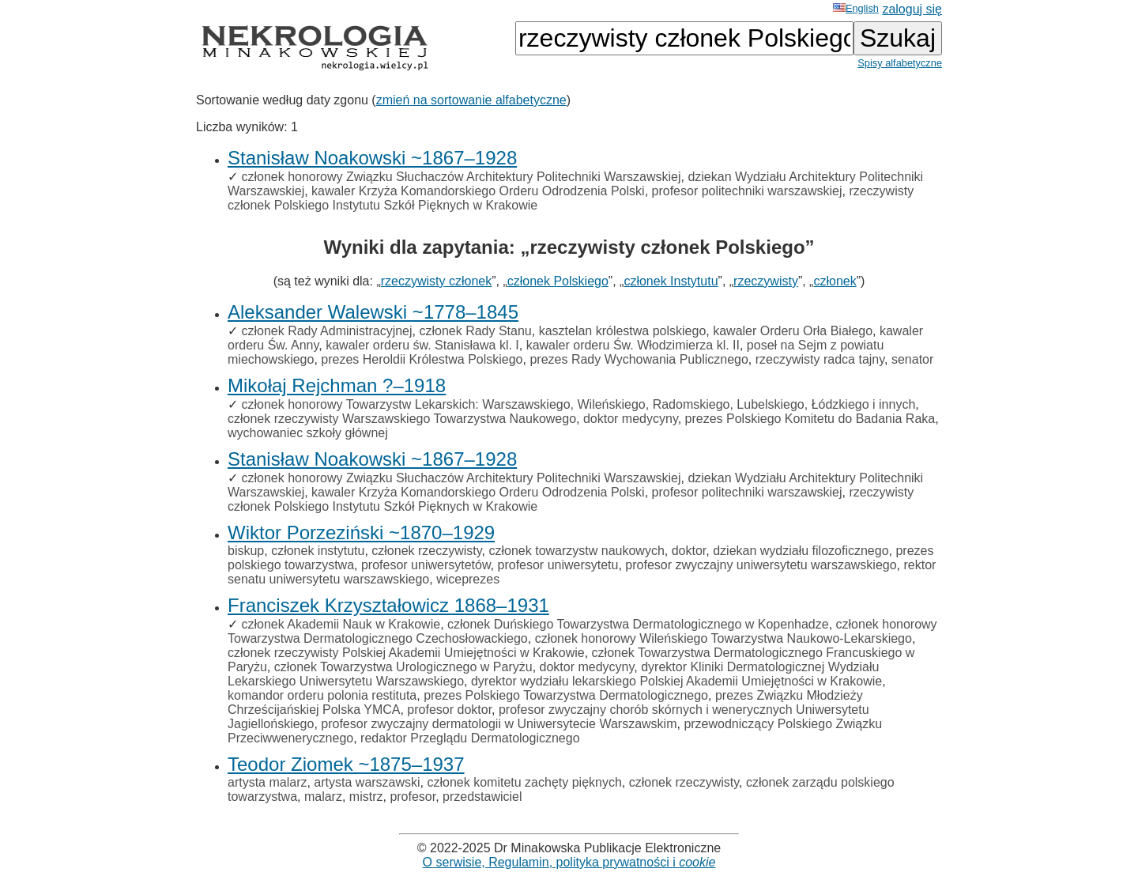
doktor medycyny (630, 418)
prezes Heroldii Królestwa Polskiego (421, 359)
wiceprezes (467, 579)
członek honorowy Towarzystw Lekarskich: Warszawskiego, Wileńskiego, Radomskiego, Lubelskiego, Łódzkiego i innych (578, 404)
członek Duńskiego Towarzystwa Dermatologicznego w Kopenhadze (638, 624)
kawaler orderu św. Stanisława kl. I (422, 345)
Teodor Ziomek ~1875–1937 (346, 764)
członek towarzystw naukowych (577, 550)
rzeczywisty (765, 281)
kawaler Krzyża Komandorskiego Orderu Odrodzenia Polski (478, 191)
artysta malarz (267, 782)
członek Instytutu (671, 281)
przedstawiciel (482, 796)
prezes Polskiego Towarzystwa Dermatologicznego (566, 695)
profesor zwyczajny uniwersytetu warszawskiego (760, 565)
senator (912, 359)
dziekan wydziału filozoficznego (800, 550)
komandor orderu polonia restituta (322, 695)
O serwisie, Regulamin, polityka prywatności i (569, 862)
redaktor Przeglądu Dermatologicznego (469, 738)
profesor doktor (449, 709)
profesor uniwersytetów (426, 565)
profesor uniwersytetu (558, 565)
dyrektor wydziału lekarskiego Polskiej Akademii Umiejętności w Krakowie (676, 681)
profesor (412, 796)
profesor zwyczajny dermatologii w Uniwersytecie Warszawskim (498, 724)
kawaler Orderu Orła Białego (792, 331)
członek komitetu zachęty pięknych (525, 782)
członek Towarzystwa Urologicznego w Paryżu (403, 667)
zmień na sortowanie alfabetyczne (471, 100)
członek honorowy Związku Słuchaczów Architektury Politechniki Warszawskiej (460, 176)
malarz (323, 796)
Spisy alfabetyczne (899, 63)
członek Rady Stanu (475, 331)
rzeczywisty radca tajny (820, 359)
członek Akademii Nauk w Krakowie (340, 624)
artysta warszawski (367, 782)
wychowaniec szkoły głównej (308, 433)
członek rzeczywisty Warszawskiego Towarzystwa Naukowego (402, 418)
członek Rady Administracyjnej (326, 331)
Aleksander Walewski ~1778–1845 (373, 312)
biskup (246, 550)
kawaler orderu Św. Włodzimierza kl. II (633, 345)
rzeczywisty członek (436, 281)
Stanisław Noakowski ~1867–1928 (372, 157)
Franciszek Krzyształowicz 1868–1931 (388, 605)
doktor (689, 550)
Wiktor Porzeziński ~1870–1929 (361, 532)
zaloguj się (912, 9)
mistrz (366, 796)
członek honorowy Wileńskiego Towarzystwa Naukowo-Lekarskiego (723, 638)
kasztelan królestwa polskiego (623, 331)
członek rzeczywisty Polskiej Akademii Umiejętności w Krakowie (406, 652)
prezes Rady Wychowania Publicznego (638, 359)
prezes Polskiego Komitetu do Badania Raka (810, 418)
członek (834, 281)
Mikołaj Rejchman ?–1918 (337, 385)
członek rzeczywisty (426, 550)
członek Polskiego (558, 281)
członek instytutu (317, 550)
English (856, 8)
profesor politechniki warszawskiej (747, 191)
